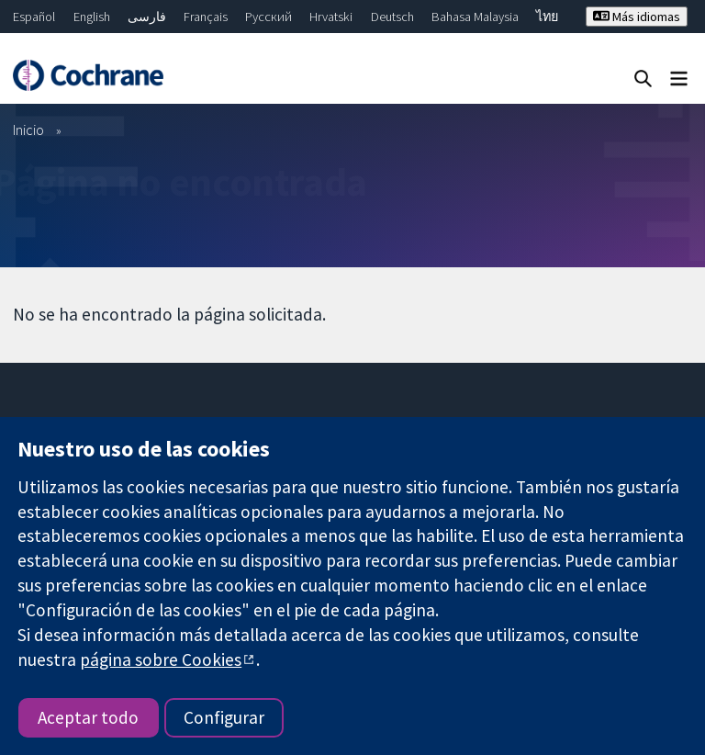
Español (34, 16)
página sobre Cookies (160, 659)
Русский (268, 16)
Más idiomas (636, 16)
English (91, 16)
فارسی (147, 16)
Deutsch (392, 16)
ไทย (547, 16)
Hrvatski (330, 16)
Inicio (28, 129)
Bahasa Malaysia (475, 16)
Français (206, 16)
